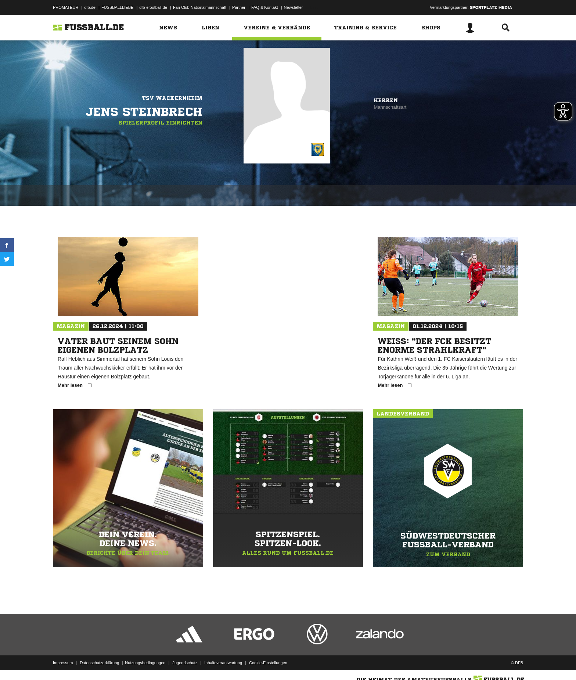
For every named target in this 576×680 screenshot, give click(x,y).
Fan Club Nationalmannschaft (199, 7)
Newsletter (293, 7)
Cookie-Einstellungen (268, 663)
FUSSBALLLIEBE (117, 7)
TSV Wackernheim (172, 98)
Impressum (63, 663)
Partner (238, 7)
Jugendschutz (184, 663)
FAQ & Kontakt (264, 7)
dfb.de (90, 7)
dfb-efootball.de (153, 7)
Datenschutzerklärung (99, 663)
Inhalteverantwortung (223, 663)
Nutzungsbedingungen (145, 663)
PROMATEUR (65, 7)
